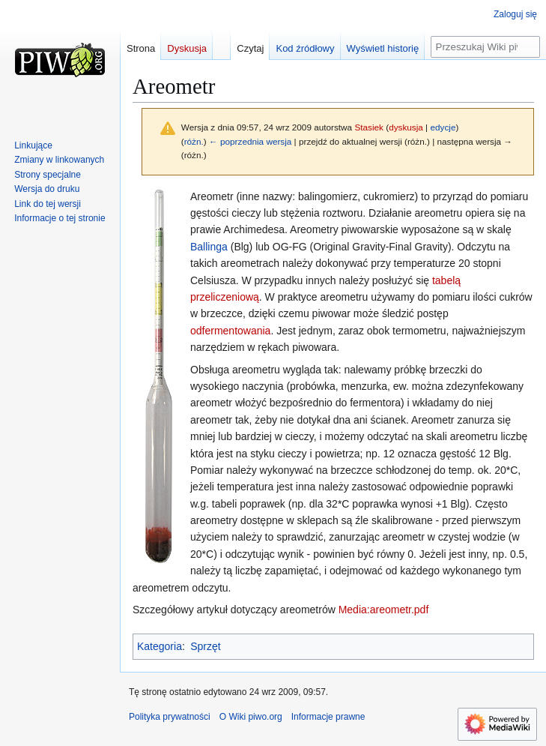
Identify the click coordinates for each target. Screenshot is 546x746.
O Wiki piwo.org (250, 717)
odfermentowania (230, 331)
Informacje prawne (328, 717)
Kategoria (159, 646)
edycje (442, 127)
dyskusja (406, 127)
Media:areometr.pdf (384, 610)
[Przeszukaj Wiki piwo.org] (485, 47)
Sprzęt (205, 646)
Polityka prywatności (169, 717)
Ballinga (209, 247)
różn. (194, 141)
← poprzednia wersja (250, 141)
